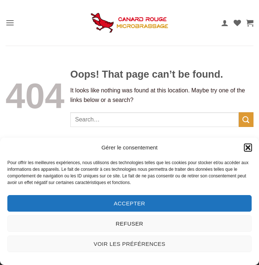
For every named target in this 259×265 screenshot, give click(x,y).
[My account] (224, 23)
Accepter (129, 203)
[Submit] (246, 119)
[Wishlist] (237, 23)
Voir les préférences (130, 244)
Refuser (129, 223)
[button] (248, 147)
